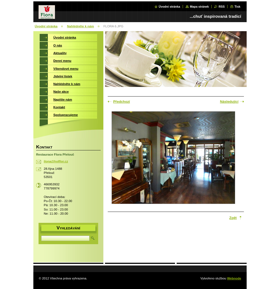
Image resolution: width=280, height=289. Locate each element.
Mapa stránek (199, 6)
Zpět (233, 218)
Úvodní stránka (169, 6)
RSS (221, 6)
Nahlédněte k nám (80, 26)
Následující (229, 102)
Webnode (234, 278)
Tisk (237, 6)
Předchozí (121, 102)
